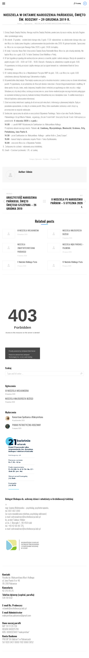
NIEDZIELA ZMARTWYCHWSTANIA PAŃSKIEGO (26, 248)
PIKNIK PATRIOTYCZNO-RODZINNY (26, 424)
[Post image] (8, 233)
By (46, 159)
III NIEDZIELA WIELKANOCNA (28, 230)
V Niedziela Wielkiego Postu (27, 261)
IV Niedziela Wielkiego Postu (72, 261)
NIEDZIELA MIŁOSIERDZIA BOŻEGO (72, 232)
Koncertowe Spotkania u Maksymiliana (27, 417)
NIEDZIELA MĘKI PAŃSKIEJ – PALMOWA (73, 246)
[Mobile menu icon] (3, 3)
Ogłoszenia (38, 159)
